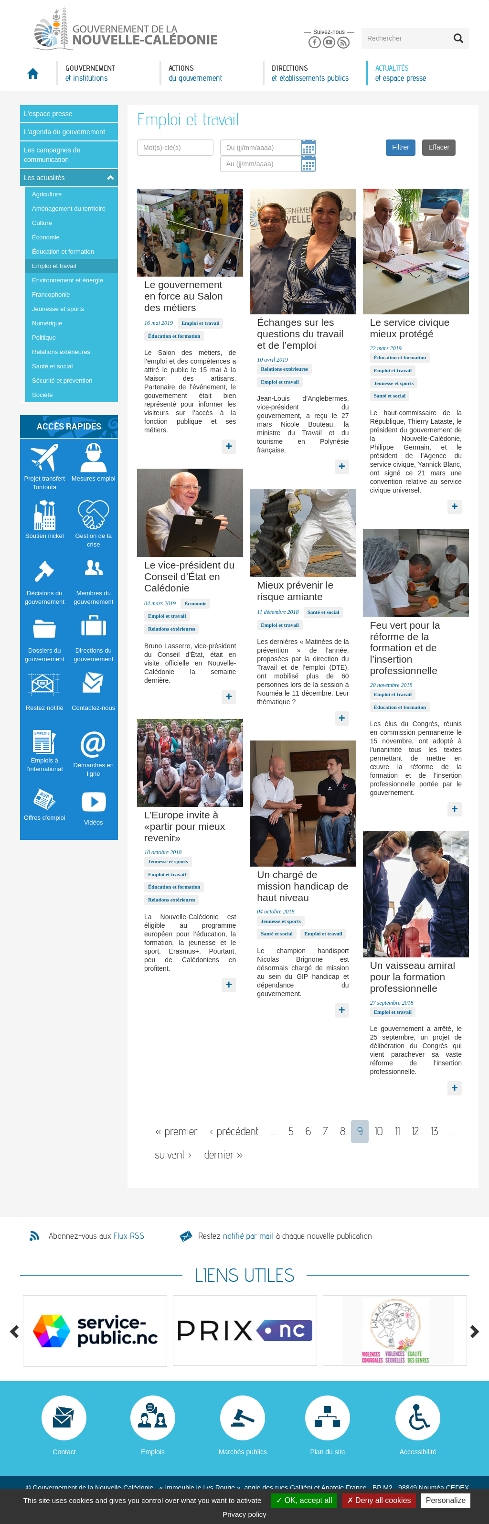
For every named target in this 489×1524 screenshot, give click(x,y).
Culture (42, 222)
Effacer (438, 147)
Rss (343, 42)
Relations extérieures (61, 351)
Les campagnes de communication (52, 154)
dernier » (223, 1154)
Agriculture (47, 194)
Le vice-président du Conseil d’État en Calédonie (189, 576)
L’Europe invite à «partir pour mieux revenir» (184, 826)
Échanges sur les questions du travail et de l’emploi (300, 334)
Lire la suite (229, 444)
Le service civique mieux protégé (410, 328)
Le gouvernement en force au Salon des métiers (183, 296)
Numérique (47, 323)
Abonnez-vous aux (96, 1236)
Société (42, 394)
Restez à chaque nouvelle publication (285, 1236)
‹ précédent (234, 1131)
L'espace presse (48, 114)
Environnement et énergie (67, 280)
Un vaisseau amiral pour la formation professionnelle (413, 977)
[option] (95, 1331)
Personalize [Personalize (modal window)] (446, 1500)
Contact (64, 1452)
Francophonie (51, 294)
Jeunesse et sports (58, 308)
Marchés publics (243, 1452)
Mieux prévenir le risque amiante (295, 591)
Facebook (314, 42)
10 (378, 1131)
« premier (176, 1131)
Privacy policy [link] (244, 1514)
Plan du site (327, 1452)
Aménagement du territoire (69, 208)
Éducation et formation (63, 251)
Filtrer (400, 147)
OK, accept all (304, 1500)
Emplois (153, 1452)
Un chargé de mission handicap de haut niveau (302, 886)
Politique (44, 337)
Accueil (38, 76)
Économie (46, 237)
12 (415, 1131)
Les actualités (44, 178)
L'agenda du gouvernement (64, 132)
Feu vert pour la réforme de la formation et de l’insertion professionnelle (405, 648)
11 (397, 1131)
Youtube (328, 42)
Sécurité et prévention (62, 380)
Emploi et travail (54, 265)
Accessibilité (418, 1452)
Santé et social (52, 366)
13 (434, 1131)
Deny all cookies (379, 1500)
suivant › (173, 1154)
